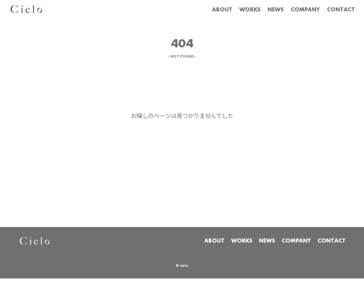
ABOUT (222, 10)
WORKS (249, 10)
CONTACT (341, 10)
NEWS (275, 10)
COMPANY (305, 10)
